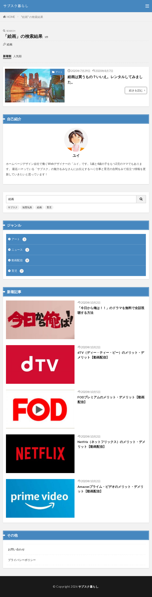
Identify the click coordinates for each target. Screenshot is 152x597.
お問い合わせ (16, 549)
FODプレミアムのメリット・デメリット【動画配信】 (110, 399)
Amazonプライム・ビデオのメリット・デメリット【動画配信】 (110, 489)
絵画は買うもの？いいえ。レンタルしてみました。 (105, 79)
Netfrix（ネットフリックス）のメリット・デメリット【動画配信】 (111, 444)
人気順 (17, 56)
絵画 (39, 207)
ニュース (20, 250)
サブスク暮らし (88, 586)
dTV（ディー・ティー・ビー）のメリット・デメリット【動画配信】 (110, 355)
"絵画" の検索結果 (32, 17)
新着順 (7, 56)
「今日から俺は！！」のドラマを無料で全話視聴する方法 (110, 310)
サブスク (12, 207)
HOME (11, 17)
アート (59, 72)
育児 (49, 207)
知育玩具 (27, 207)
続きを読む (136, 90)
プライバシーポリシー (22, 560)
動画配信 (20, 260)
